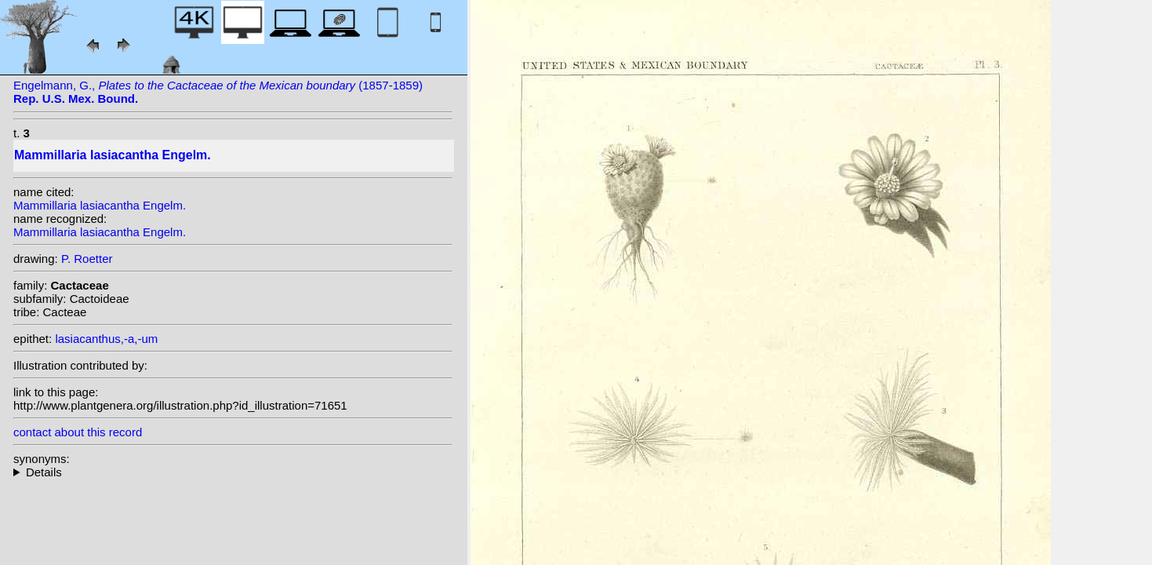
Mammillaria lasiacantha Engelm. (99, 205)
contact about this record (77, 432)
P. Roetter (87, 258)
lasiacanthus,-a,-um (106, 338)
